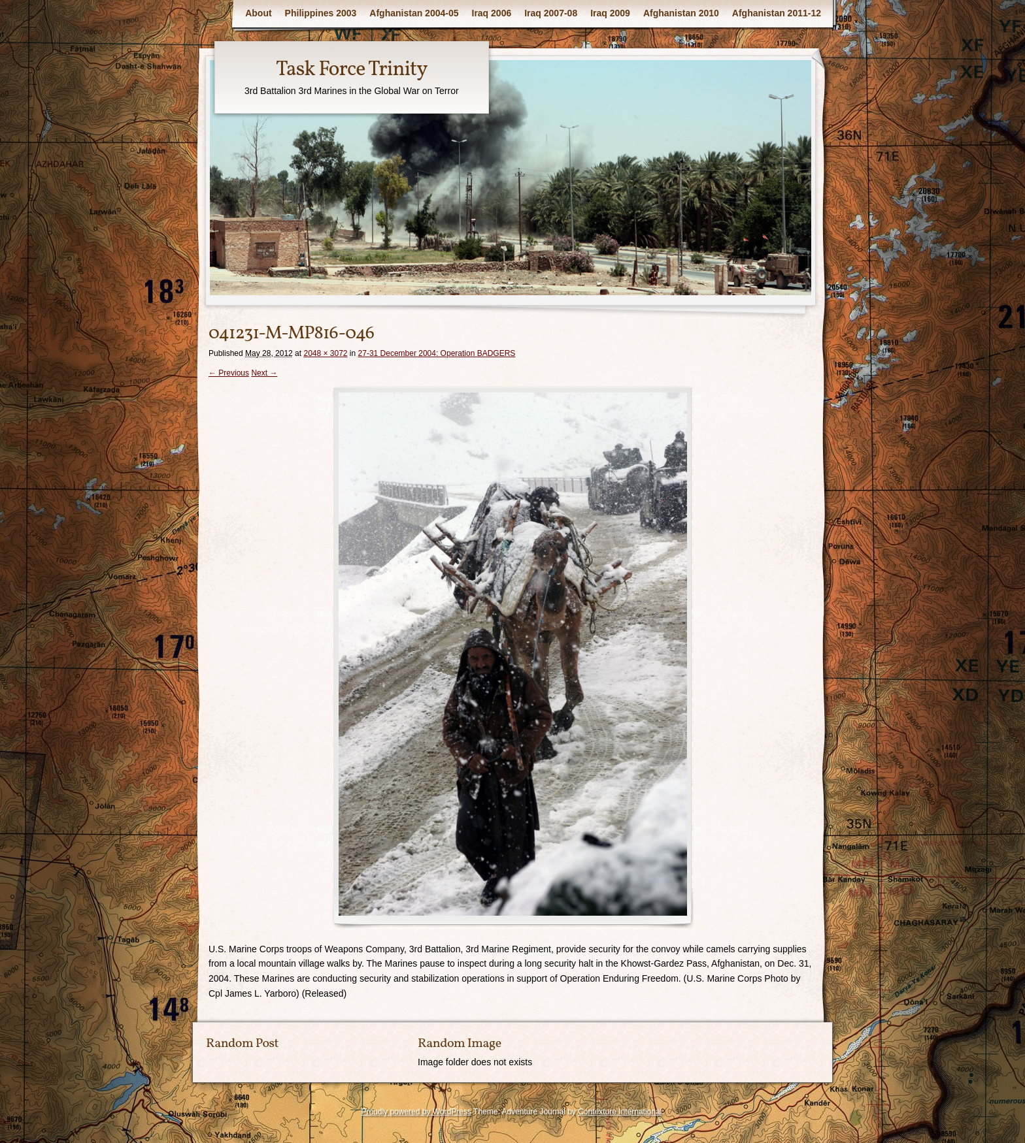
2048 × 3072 (325, 353)
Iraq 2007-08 (550, 13)
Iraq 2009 (610, 13)
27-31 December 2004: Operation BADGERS (437, 353)
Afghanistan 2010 (681, 13)
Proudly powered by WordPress (416, 1111)
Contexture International (620, 1111)
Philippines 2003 (321, 13)
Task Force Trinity (352, 70)
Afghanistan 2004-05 (413, 13)
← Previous (229, 373)
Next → (264, 373)
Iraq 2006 (492, 13)
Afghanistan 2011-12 (776, 13)
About (258, 13)
